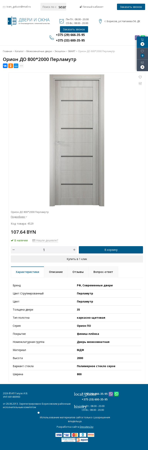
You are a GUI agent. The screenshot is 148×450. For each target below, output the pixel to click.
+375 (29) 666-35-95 (95, 394)
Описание (56, 272)
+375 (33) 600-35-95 (95, 399)
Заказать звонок (131, 7)
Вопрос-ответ (103, 272)
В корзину (111, 250)
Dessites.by (86, 426)
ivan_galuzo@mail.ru (19, 6)
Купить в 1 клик (77, 259)
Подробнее (19, 216)
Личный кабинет (91, 6)
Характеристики (27, 272)
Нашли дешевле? (45, 240)
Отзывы (78, 272)
